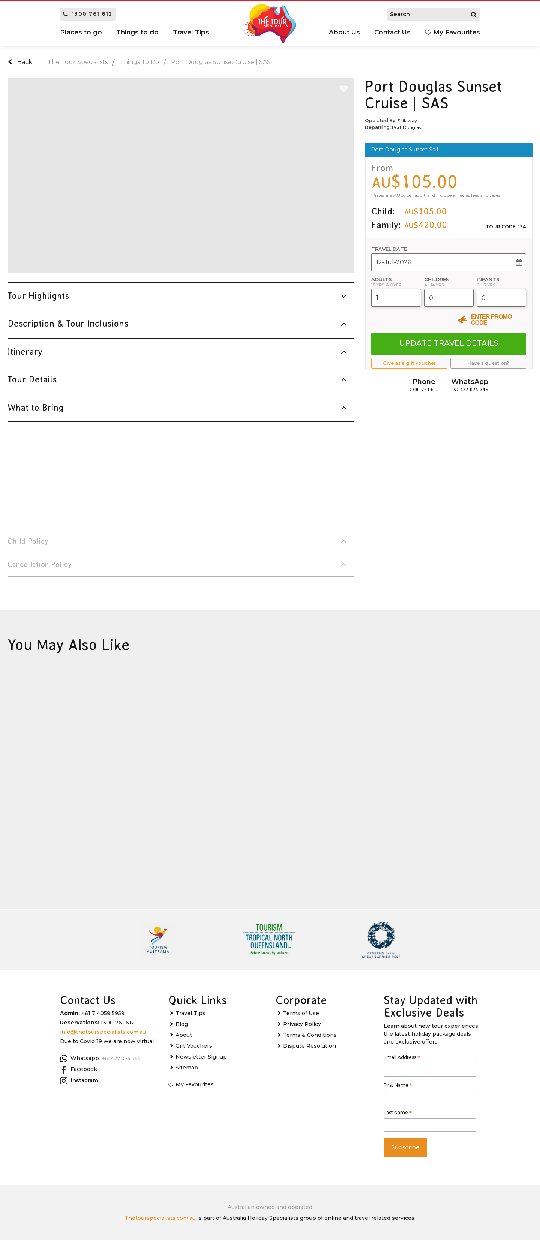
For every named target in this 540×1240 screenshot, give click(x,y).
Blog (182, 1024)
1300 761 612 (87, 13)
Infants (488, 279)
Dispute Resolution (309, 1045)
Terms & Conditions (310, 1035)
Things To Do (139, 62)
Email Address (402, 1058)
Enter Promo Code (491, 320)
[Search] (473, 14)
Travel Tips (191, 32)
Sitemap (187, 1067)
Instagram (79, 1080)
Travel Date (389, 249)
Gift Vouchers (194, 1045)
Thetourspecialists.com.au (160, 1218)
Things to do (137, 32)
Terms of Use (301, 1013)
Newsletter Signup (201, 1056)
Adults (381, 279)
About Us (344, 32)
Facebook (78, 1069)
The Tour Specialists (78, 62)
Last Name (398, 1113)
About (184, 1035)
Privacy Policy (302, 1024)
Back (20, 62)
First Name (398, 1086)
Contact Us (392, 32)
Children (437, 279)
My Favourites (452, 32)
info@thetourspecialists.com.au (103, 1032)
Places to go (81, 32)
